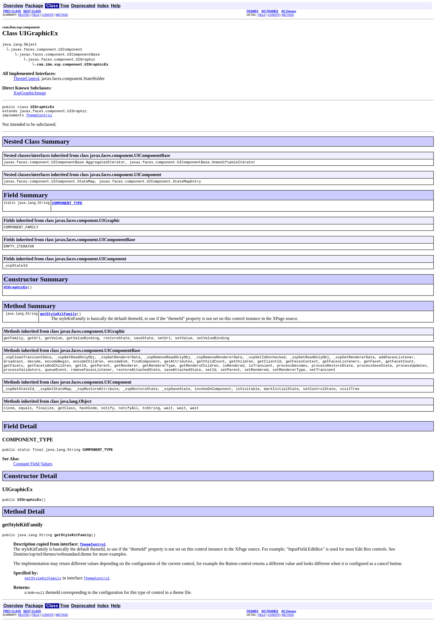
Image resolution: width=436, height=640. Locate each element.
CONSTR (47, 14)
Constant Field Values (32, 480)
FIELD (35, 14)
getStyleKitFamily (58, 323)
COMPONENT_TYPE (67, 208)
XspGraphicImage (29, 93)
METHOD (62, 14)
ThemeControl (26, 79)
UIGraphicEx (16, 296)
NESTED (23, 14)
